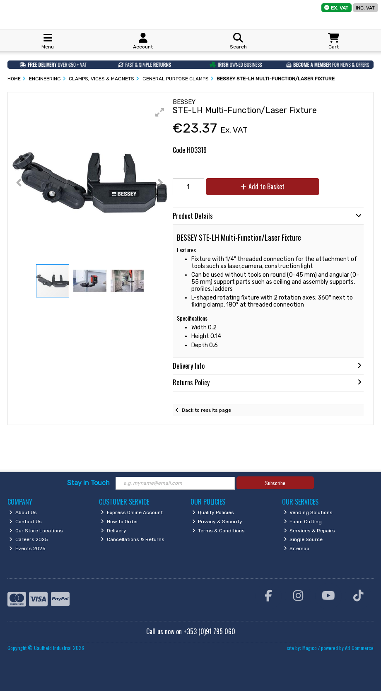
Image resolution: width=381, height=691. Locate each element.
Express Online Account (132, 512)
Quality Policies (213, 512)
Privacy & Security (217, 521)
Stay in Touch (88, 483)
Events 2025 (27, 548)
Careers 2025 (28, 539)
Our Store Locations (36, 531)
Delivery (113, 531)
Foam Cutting (303, 521)
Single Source (303, 539)
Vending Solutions (308, 512)
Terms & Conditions (218, 531)
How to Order (119, 521)
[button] (159, 112)
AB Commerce (359, 647)
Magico (309, 647)
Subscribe (275, 482)
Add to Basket (263, 186)
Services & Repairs (309, 531)
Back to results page (206, 410)
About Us (23, 512)
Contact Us (25, 521)
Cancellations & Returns (132, 539)
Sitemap (297, 548)
